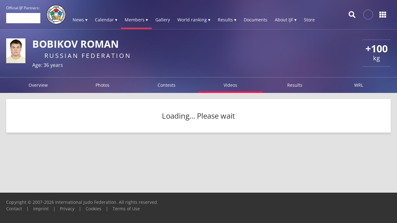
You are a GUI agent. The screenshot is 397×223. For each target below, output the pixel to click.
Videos (230, 85)
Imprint (41, 209)
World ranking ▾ (193, 20)
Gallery (162, 20)
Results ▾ (227, 20)
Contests (167, 85)
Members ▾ (136, 20)
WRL (358, 85)
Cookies (93, 209)
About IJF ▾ (286, 20)
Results (294, 85)
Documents (255, 20)
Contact (14, 209)
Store (309, 20)
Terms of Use (126, 209)
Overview (38, 85)
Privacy (67, 209)
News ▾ (80, 20)
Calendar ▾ (106, 20)
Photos (102, 85)
